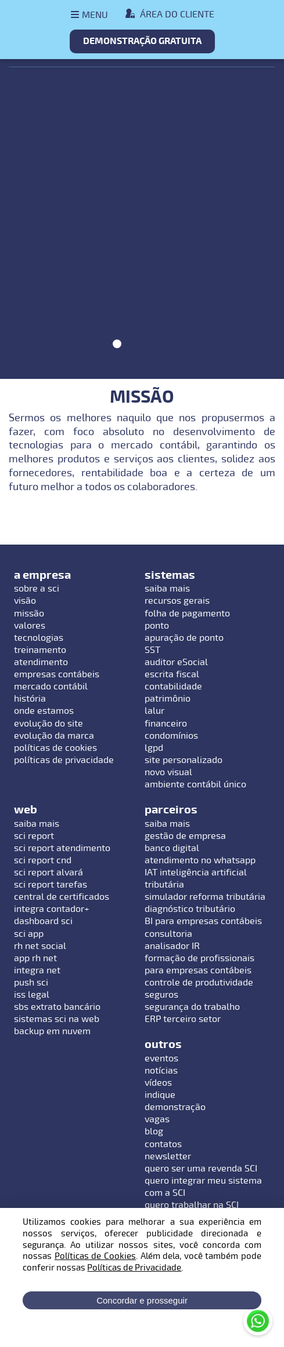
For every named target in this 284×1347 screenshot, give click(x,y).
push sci (31, 982)
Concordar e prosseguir (142, 1300)
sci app (29, 934)
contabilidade (173, 686)
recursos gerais (177, 601)
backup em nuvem (52, 1031)
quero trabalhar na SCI (192, 1205)
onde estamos (44, 711)
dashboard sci (43, 921)
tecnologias (38, 638)
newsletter (168, 1156)
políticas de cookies (55, 748)
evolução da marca (54, 736)
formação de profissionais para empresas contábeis (199, 964)
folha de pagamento (187, 613)
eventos (161, 1058)
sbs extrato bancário (57, 1007)
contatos (163, 1144)
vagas (157, 1119)
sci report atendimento (62, 848)
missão (29, 613)
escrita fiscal (172, 674)
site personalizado (183, 760)
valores (29, 625)
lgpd (154, 748)
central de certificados (61, 897)
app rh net (35, 958)
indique (160, 1095)
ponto (157, 625)
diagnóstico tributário (190, 909)
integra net (37, 970)
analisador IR (172, 946)
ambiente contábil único (195, 784)
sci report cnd (42, 860)
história (30, 698)
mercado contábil (51, 686)
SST (152, 650)
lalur (154, 711)
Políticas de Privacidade (134, 1267)
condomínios (171, 736)
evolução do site (48, 723)
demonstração (175, 1107)
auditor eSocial (176, 662)
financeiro (166, 723)
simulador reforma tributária (205, 897)
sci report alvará (48, 872)
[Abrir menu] (89, 15)
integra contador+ (51, 909)
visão (25, 601)
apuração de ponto (184, 638)
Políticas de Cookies (95, 1256)
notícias (161, 1070)
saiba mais (167, 588)
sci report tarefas (50, 884)
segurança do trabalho (192, 1007)
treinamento (40, 650)
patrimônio (167, 698)
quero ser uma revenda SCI (201, 1168)
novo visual (168, 772)
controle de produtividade (199, 982)
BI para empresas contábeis (203, 921)
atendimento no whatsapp (200, 860)
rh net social (40, 946)
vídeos (158, 1083)
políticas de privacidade (64, 760)
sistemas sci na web (56, 1019)
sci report (34, 836)
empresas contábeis (56, 674)
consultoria (168, 934)
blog (154, 1131)
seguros (161, 995)
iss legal (31, 995)
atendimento (41, 662)
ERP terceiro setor (183, 1019)
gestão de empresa (185, 836)
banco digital (172, 848)
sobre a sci (36, 588)
